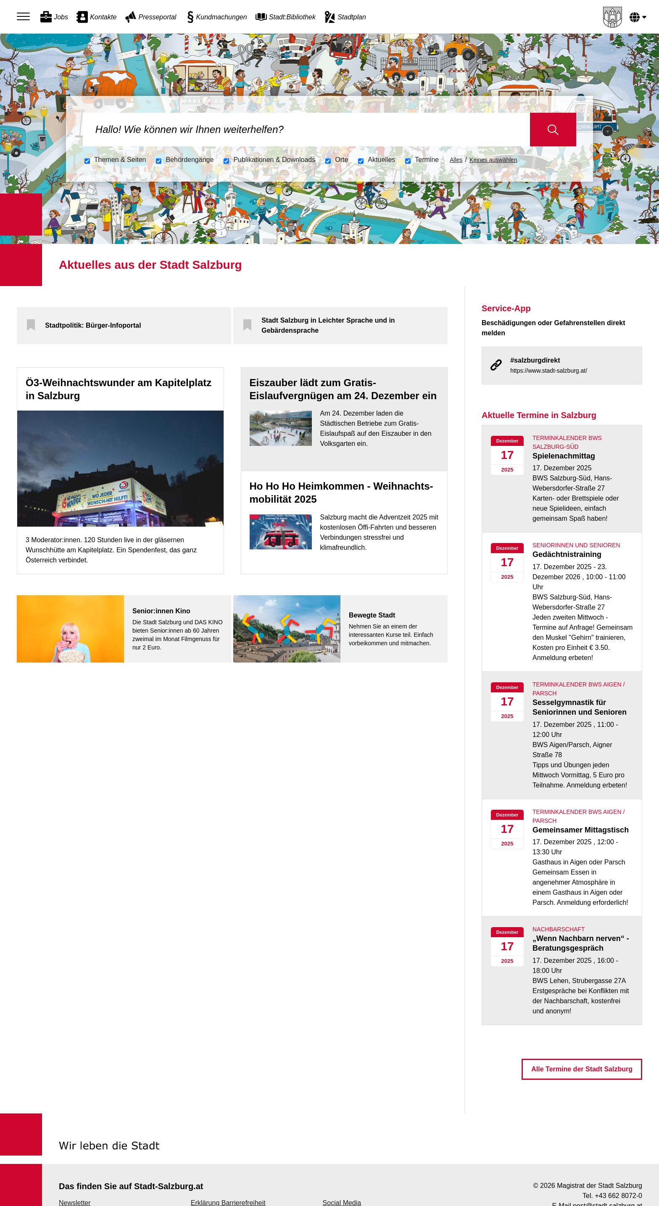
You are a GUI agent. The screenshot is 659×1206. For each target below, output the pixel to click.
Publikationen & (274, 160)
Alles (456, 159)
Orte (341, 159)
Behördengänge (190, 159)
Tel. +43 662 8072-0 (612, 1195)
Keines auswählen (493, 159)
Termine (427, 159)
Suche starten (553, 129)
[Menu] (25, 17)
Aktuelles (381, 159)
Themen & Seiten (120, 159)
